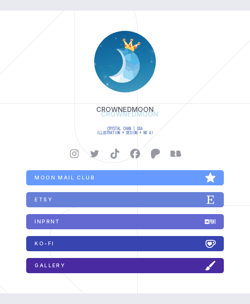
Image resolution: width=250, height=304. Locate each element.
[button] (74, 153)
